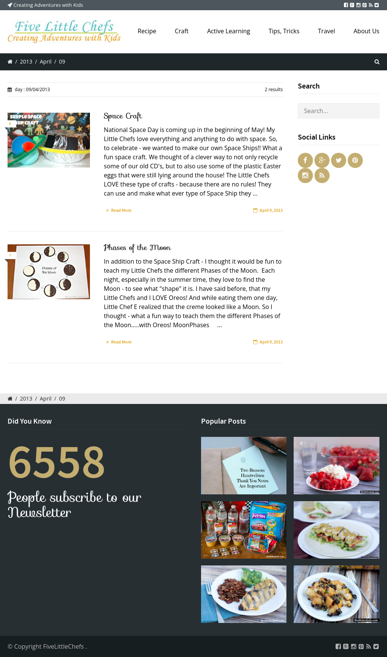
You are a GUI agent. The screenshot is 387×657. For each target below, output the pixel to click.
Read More (121, 210)
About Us (367, 31)
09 (62, 61)
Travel (326, 31)
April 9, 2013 (271, 210)
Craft (182, 31)
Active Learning (228, 31)
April (45, 61)
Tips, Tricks (284, 31)
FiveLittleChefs (64, 646)
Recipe (147, 31)
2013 (26, 61)
